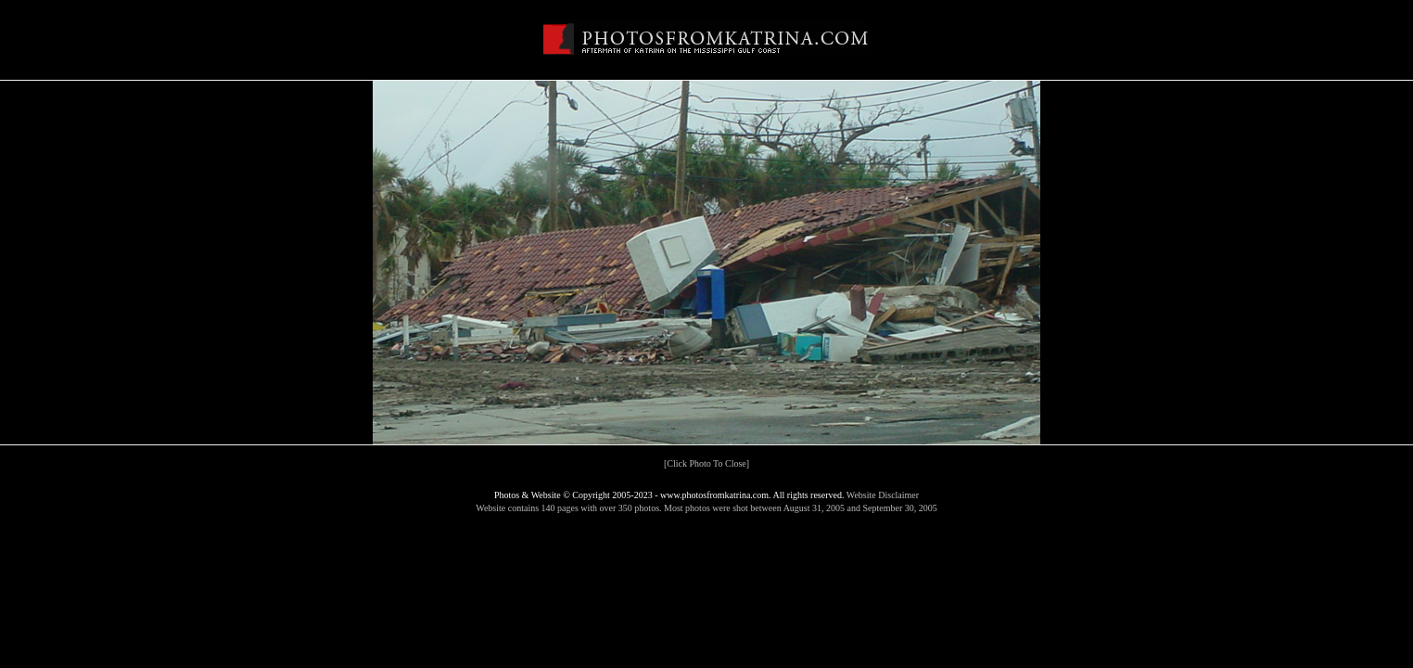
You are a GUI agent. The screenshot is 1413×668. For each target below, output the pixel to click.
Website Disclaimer (883, 495)
